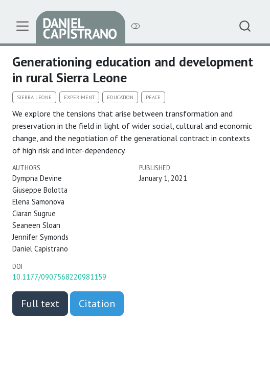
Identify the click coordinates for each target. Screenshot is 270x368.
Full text (40, 303)
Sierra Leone (34, 97)
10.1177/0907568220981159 (59, 277)
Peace (153, 97)
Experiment (79, 97)
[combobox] (245, 25)
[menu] (22, 26)
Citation (97, 303)
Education (120, 97)
